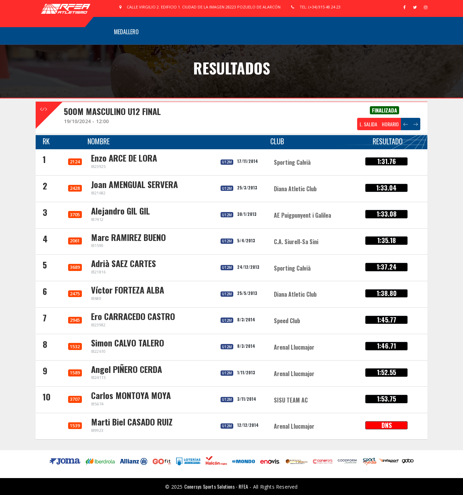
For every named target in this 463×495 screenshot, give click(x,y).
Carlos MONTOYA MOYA (131, 395)
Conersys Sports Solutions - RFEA (216, 486)
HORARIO (390, 124)
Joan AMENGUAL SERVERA (134, 184)
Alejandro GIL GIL (120, 210)
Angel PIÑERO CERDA (126, 369)
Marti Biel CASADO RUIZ (132, 421)
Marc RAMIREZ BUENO (128, 237)
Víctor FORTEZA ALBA (127, 289)
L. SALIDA (368, 124)
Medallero (126, 32)
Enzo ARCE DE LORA (124, 157)
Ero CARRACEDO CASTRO (133, 316)
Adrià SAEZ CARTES (123, 263)
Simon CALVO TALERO (127, 342)
